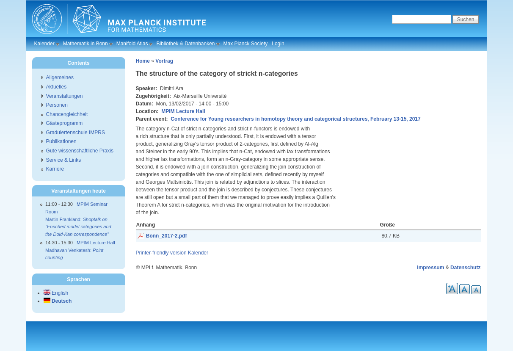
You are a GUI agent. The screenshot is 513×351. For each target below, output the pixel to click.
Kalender (44, 44)
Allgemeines (60, 77)
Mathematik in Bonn (85, 44)
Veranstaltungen (64, 96)
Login (278, 44)
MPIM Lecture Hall (183, 111)
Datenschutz (465, 268)
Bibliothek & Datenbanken (185, 44)
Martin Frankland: (78, 227)
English (56, 293)
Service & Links (63, 160)
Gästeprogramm (64, 123)
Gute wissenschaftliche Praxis (79, 151)
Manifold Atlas (132, 44)
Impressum (430, 268)
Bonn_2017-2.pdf (166, 236)
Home (143, 61)
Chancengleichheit (67, 114)
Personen (57, 105)
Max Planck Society (245, 44)
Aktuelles (56, 87)
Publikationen (61, 141)
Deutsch (58, 301)
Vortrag (164, 61)
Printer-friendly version (161, 253)
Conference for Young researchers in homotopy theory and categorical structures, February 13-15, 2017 (295, 119)
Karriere (55, 169)
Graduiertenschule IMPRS (75, 132)
